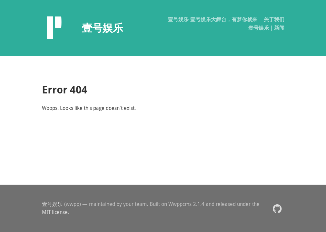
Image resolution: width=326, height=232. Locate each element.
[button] (277, 208)
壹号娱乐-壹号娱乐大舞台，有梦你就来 (212, 19)
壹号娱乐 (52, 204)
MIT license (55, 212)
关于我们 (274, 19)
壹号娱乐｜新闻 (266, 27)
